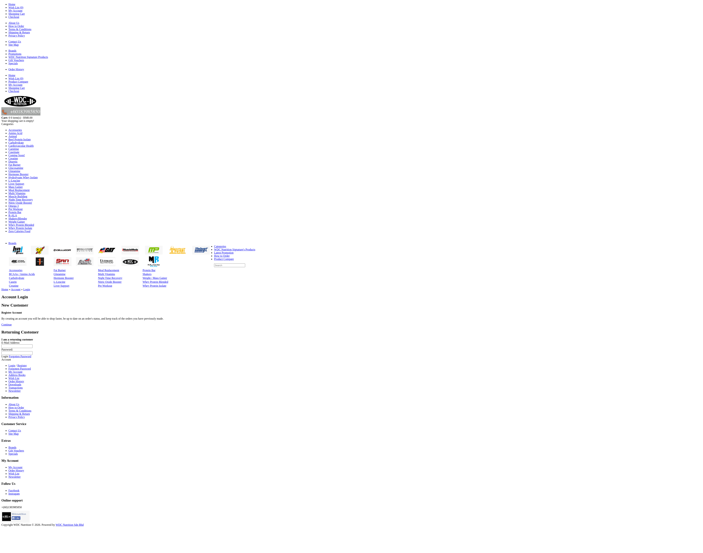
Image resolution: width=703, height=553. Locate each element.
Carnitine (13, 148)
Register (22, 365)
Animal (12, 136)
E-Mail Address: (10, 342)
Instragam (14, 493)
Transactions (15, 387)
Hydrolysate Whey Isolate (23, 177)
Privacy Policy (16, 35)
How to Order (16, 26)
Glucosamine (15, 167)
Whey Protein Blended (21, 224)
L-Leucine (14, 180)
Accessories (15, 129)
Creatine (13, 158)
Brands (12, 50)
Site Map (13, 44)
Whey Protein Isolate (20, 228)
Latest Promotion (224, 252)
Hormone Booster (18, 174)
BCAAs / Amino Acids (22, 274)
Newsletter (14, 390)
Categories (220, 246)
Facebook (13, 490)
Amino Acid (15, 133)
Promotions (14, 53)
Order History (16, 69)
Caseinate (13, 152)
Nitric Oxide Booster (20, 202)
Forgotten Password (20, 356)
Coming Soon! (16, 155)
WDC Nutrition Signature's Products (234, 249)
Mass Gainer (15, 186)
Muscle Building (17, 196)
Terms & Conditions (19, 29)
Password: (7, 349)
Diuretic (13, 161)
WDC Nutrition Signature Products (28, 57)
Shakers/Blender (17, 218)
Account (15, 289)
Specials (13, 63)
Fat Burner (14, 164)
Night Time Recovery (20, 199)
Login (26, 289)
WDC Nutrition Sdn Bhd (70, 524)
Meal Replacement (19, 190)
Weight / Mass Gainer (155, 277)
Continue (6, 324)
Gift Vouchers (16, 60)
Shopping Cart (16, 13)
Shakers (147, 274)
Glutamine (14, 171)
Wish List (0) (15, 7)
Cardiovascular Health (21, 145)
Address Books (16, 375)
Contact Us (14, 41)
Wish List (13, 378)
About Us (13, 22)
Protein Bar (14, 212)
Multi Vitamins (16, 193)
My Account (15, 10)
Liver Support (16, 183)
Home (11, 4)
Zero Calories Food (19, 231)
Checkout (13, 16)
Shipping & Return (19, 32)
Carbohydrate (16, 142)
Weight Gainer (16, 221)
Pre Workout (15, 209)
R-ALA (12, 215)
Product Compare (18, 81)
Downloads (14, 384)
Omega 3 (13, 205)
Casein (13, 281)
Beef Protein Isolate (19, 139)
